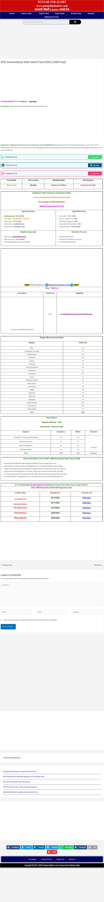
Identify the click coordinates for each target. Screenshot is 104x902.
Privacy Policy (46, 859)
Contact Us (60, 859)
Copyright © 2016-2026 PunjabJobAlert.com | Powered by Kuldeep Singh (52, 865)
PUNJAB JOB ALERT (52, 1)
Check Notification (19, 237)
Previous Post (6, 565)
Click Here (86, 498)
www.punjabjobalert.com (52, 5)
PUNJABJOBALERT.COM (38, 485)
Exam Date (59, 13)
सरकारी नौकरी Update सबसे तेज (52, 9)
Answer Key (76, 13)
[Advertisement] (51, 42)
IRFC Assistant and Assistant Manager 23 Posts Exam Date (23, 776)
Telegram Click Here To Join (59, 285)
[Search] (75, 22)
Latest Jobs (27, 13)
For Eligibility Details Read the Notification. (76, 314)
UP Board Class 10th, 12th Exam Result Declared (20, 787)
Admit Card (44, 13)
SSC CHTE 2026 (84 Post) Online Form (16, 782)
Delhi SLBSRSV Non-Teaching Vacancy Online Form (20, 792)
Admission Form (52, 17)
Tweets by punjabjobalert (12, 758)
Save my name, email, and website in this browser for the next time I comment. (30, 620)
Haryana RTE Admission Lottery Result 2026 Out (19, 771)
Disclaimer (33, 859)
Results (91, 13)
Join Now (32, 101)
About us (72, 859)
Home (12, 13)
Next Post (98, 565)
